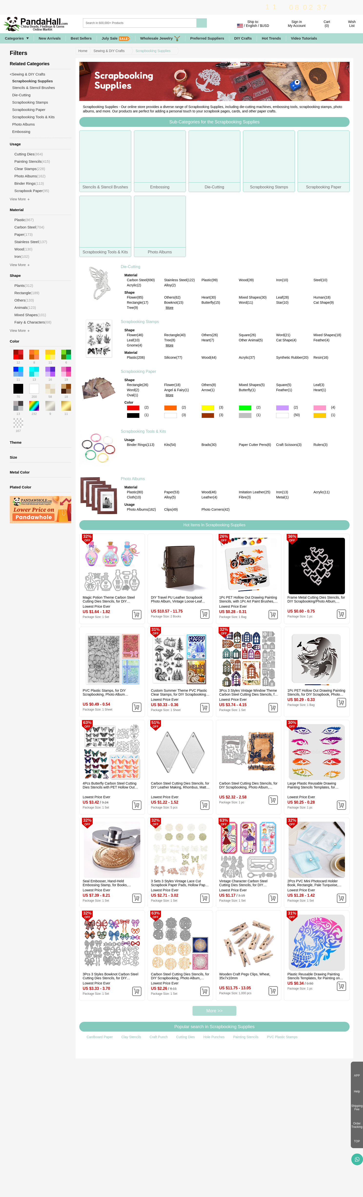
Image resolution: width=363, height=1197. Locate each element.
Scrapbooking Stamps (140, 322)
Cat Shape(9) (323, 302)
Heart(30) (209, 297)
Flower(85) (135, 297)
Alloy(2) (170, 285)
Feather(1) (284, 390)
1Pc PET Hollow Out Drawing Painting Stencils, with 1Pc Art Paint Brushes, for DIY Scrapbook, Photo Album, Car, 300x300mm (248, 599)
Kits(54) (170, 445)
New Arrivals (50, 38)
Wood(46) (209, 492)
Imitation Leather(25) (254, 492)
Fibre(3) (245, 497)
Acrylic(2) (134, 285)
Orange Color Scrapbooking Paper (170, 407)
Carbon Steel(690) (141, 280)
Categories (14, 38)
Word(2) (133, 390)
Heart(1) (319, 390)
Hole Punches (214, 1037)
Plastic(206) (136, 357)
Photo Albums (133, 479)
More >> (214, 1010)
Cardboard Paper (100, 1037)
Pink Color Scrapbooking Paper (319, 407)
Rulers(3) (320, 445)
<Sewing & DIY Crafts (27, 74)
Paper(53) (171, 492)
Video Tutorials (304, 38)
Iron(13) (282, 492)
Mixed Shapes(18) (327, 335)
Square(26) (247, 335)
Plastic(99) (210, 280)
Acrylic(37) (247, 357)
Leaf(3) (318, 385)
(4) (333, 407)
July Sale (116, 38)
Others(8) (209, 385)
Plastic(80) (135, 492)
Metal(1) (282, 497)
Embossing (21, 131)
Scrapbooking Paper (138, 371)
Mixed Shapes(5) (252, 385)
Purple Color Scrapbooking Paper (282, 407)
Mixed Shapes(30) (253, 297)
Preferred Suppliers (207, 38)
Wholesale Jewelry (160, 38)
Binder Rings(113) (140, 445)
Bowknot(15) (173, 302)
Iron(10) (282, 280)
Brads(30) (209, 445)
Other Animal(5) (251, 340)
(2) (146, 407)
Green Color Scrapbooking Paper (245, 407)
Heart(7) (208, 340)
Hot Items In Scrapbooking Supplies (214, 525)
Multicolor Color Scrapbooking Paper (282, 415)
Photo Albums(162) (141, 509)
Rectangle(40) (175, 335)
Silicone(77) (173, 357)
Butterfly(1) (247, 390)
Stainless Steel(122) (179, 280)
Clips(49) (171, 509)
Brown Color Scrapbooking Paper (208, 415)
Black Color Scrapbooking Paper (133, 415)
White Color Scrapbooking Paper (170, 415)
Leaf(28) (282, 297)
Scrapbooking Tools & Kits (143, 431)
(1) (146, 415)
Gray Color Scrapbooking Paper (245, 415)
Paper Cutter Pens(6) (255, 445)
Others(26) (210, 335)
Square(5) (283, 385)
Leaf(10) (133, 340)
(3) (221, 407)
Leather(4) (209, 497)
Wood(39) (246, 280)
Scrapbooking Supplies (153, 50)
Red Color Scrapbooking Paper (133, 407)
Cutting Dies (185, 1037)
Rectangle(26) (137, 385)
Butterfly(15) (211, 302)
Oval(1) (132, 395)
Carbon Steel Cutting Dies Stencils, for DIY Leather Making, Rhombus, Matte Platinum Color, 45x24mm (180, 785)
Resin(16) (320, 357)
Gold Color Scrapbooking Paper (319, 415)
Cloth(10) (134, 497)
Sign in (296, 24)
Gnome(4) (134, 345)
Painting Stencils (246, 1037)
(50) (297, 415)
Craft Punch (159, 1037)
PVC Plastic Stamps (282, 1037)
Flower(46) (135, 335)
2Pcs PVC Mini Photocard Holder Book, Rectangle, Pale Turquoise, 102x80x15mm (312, 883)
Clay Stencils (131, 1037)
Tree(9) (132, 308)
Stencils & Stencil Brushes (33, 88)
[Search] (159, 23)
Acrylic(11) (321, 492)
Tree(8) (169, 340)
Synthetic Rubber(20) (292, 357)
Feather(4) (321, 340)
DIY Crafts (243, 38)
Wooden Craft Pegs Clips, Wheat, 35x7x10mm (244, 976)
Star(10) (282, 302)
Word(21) (283, 335)
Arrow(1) (208, 390)
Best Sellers (81, 38)
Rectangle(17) (137, 302)
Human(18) (322, 297)
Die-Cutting (130, 267)
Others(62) (172, 297)
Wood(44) (209, 357)
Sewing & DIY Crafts (108, 51)
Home (82, 51)
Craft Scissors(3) (289, 445)
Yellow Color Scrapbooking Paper (208, 407)
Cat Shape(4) (286, 340)
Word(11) (246, 302)
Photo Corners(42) (216, 509)
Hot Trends (271, 38)
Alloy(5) (170, 497)
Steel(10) (320, 280)
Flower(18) (172, 385)
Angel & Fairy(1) (176, 390)
